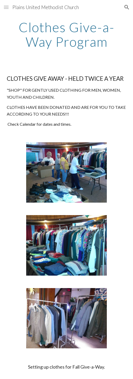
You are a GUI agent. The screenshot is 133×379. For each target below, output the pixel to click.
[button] (6, 7)
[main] (67, 34)
